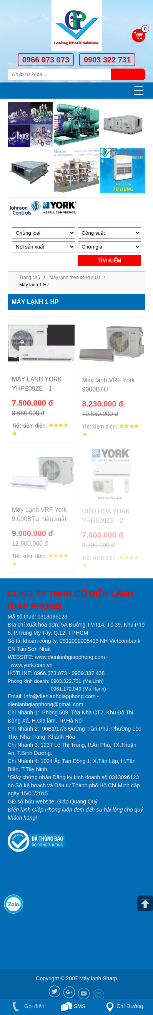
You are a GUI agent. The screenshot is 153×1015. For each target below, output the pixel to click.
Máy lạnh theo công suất (75, 277)
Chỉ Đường (123, 1007)
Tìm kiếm (128, 74)
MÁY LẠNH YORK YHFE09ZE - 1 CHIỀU (37, 388)
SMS (73, 1006)
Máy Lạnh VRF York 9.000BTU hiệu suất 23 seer (39, 519)
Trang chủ (29, 277)
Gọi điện (26, 1007)
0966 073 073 (45, 59)
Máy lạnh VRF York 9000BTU (108, 389)
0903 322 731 (107, 59)
